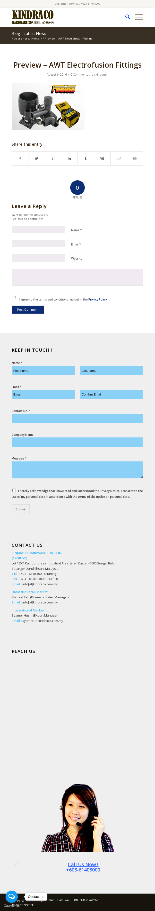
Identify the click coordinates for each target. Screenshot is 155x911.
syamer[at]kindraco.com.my (42, 620)
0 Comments (79, 74)
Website (76, 258)
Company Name (23, 435)
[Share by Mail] (135, 158)
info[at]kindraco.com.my (40, 584)
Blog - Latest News (29, 33)
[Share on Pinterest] (53, 158)
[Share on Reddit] (119, 158)
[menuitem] (125, 17)
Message (19, 458)
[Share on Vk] (102, 158)
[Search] (125, 17)
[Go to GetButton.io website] (11, 906)
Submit (21, 509)
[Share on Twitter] (36, 158)
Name (76, 230)
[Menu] (136, 17)
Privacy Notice (110, 491)
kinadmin (102, 74)
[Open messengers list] (12, 897)
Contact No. (21, 411)
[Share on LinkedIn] (69, 158)
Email (76, 244)
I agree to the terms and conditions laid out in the (63, 299)
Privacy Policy (97, 299)
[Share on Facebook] (20, 158)
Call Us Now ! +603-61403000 (83, 867)
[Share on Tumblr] (86, 158)
